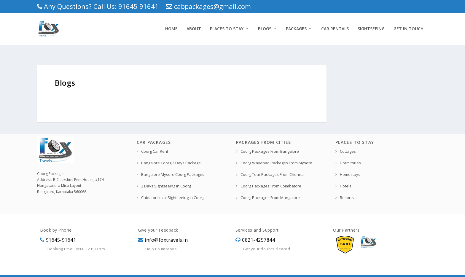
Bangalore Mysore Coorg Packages (172, 162)
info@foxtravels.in (166, 228)
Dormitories (350, 151)
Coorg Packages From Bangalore (270, 139)
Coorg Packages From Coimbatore (271, 174)
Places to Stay (226, 27)
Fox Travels (85, 270)
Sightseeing (371, 27)
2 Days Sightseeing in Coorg (166, 174)
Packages (296, 27)
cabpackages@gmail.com (208, 6)
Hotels (345, 174)
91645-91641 (61, 228)
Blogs (264, 27)
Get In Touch (408, 27)
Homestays (350, 162)
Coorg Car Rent (154, 139)
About (194, 27)
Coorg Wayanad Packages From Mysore (276, 151)
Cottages (348, 139)
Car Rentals (335, 27)
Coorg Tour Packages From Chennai (273, 162)
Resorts (347, 186)
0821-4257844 (258, 228)
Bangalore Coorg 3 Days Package (171, 151)
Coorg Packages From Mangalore (270, 186)
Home (171, 27)
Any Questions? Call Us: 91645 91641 (98, 6)
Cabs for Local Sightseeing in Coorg (172, 186)
